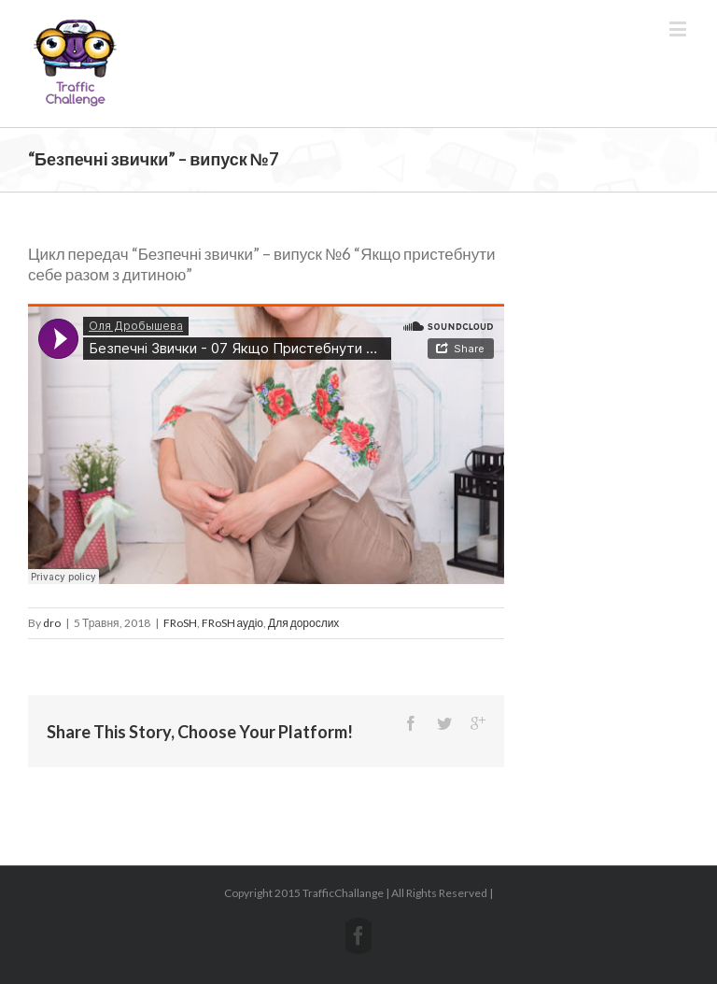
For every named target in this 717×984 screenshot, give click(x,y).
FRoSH (180, 623)
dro (52, 623)
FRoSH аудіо (232, 623)
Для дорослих (303, 623)
